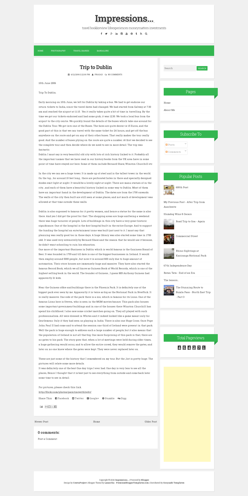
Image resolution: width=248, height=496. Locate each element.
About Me (169, 110)
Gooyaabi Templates (173, 482)
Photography (58, 50)
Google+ (93, 398)
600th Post (182, 187)
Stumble (108, 398)
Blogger (145, 480)
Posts (170, 144)
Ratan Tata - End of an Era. (179, 272)
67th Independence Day (178, 265)
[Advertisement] (187, 414)
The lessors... (171, 280)
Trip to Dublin (96, 67)
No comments (115, 74)
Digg (122, 398)
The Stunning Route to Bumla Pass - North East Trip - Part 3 (193, 292)
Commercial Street (187, 236)
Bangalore (103, 50)
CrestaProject (80, 482)
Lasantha (109, 482)
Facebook (62, 398)
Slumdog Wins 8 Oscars (178, 214)
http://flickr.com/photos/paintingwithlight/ (65, 391)
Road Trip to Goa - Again (190, 221)
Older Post (151, 421)
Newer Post (41, 421)
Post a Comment (47, 438)
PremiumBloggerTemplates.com (132, 482)
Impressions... (124, 18)
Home (40, 50)
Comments (173, 151)
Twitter (78, 398)
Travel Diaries (81, 50)
